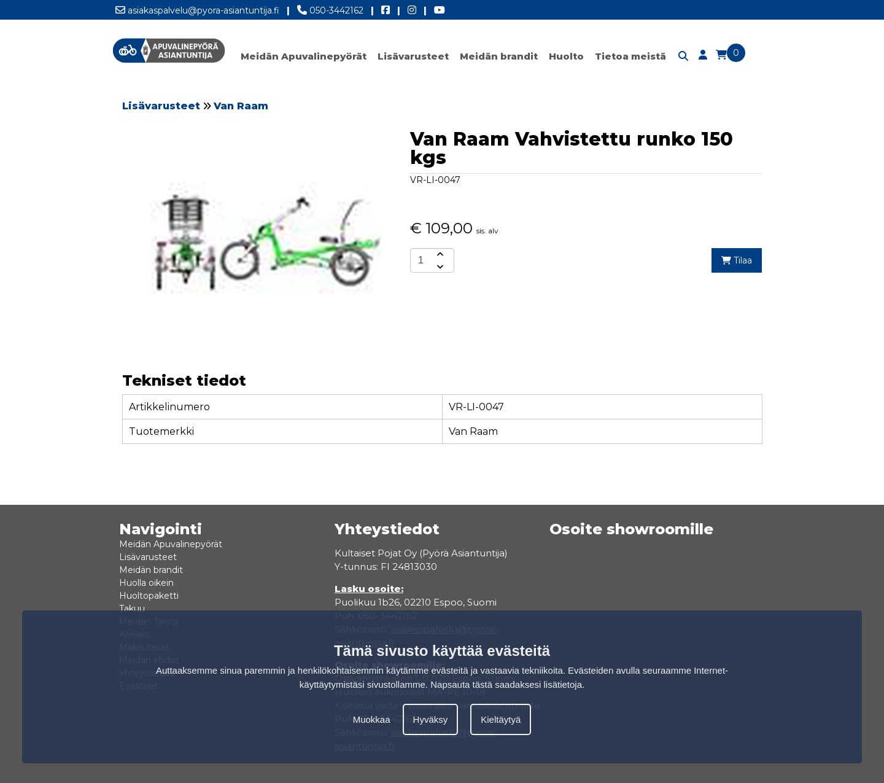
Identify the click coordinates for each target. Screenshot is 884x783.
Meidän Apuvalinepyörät (303, 56)
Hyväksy (430, 719)
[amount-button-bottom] (439, 266)
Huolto (566, 56)
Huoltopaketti (149, 595)
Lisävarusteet (413, 56)
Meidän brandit (499, 56)
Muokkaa (371, 719)
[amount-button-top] (439, 254)
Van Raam (241, 106)
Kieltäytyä (501, 719)
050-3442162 (330, 8)
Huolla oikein (146, 582)
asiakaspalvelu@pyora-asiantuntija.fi (197, 8)
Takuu (132, 608)
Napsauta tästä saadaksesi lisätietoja (506, 684)
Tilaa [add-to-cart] (736, 260)
